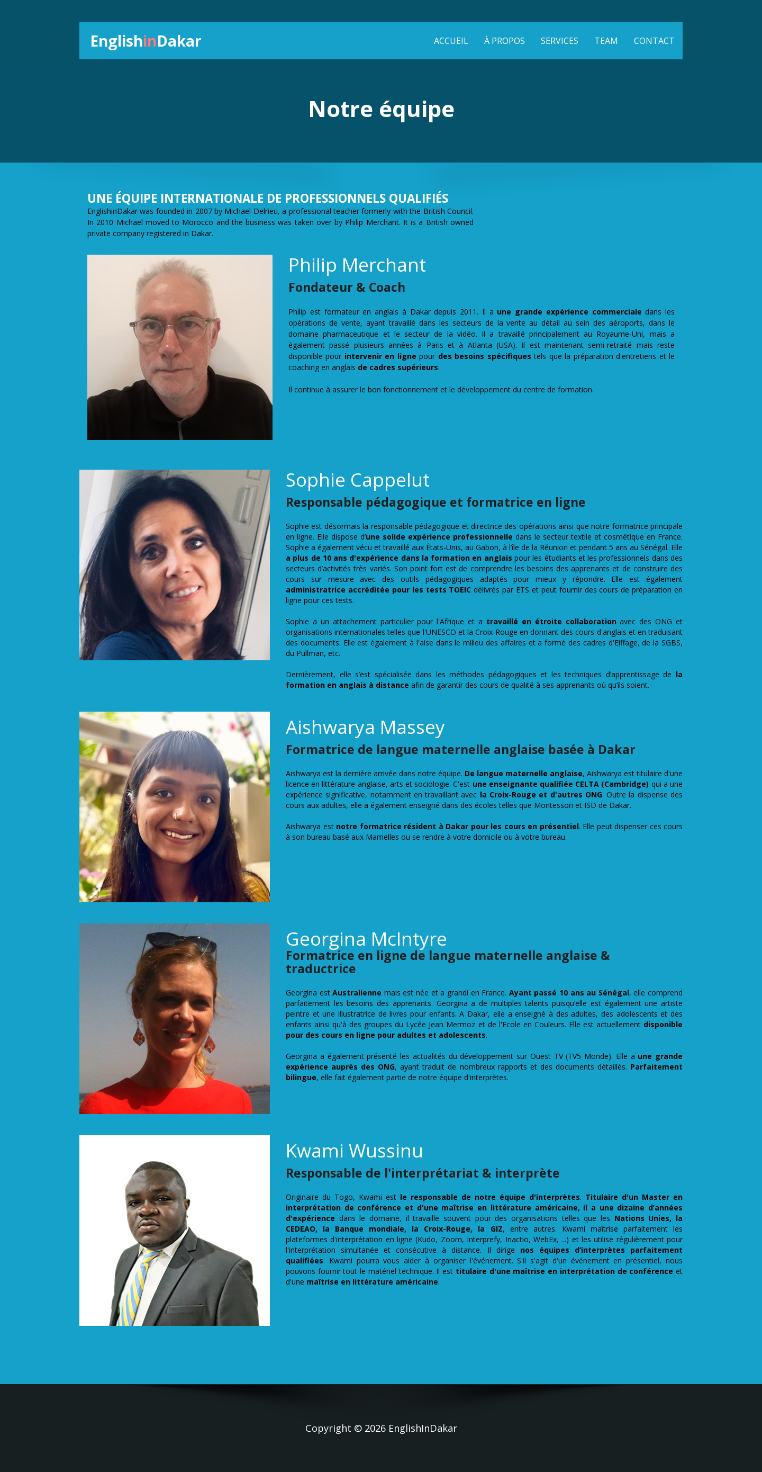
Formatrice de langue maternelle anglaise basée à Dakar (461, 749)
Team (606, 41)
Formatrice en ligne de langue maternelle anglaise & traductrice (448, 962)
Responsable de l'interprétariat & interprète (423, 1173)
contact (654, 41)
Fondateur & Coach (346, 287)
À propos (504, 41)
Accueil (451, 41)
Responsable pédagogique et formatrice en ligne (436, 502)
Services (559, 41)
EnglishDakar (149, 40)
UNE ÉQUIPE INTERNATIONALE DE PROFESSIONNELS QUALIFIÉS (267, 198)
